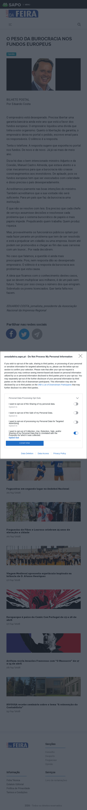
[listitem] (43, 398)
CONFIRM (24, 443)
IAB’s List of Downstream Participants (55, 385)
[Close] (81, 357)
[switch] (76, 403)
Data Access (43, 453)
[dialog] (43, 405)
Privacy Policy (59, 453)
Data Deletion (27, 453)
